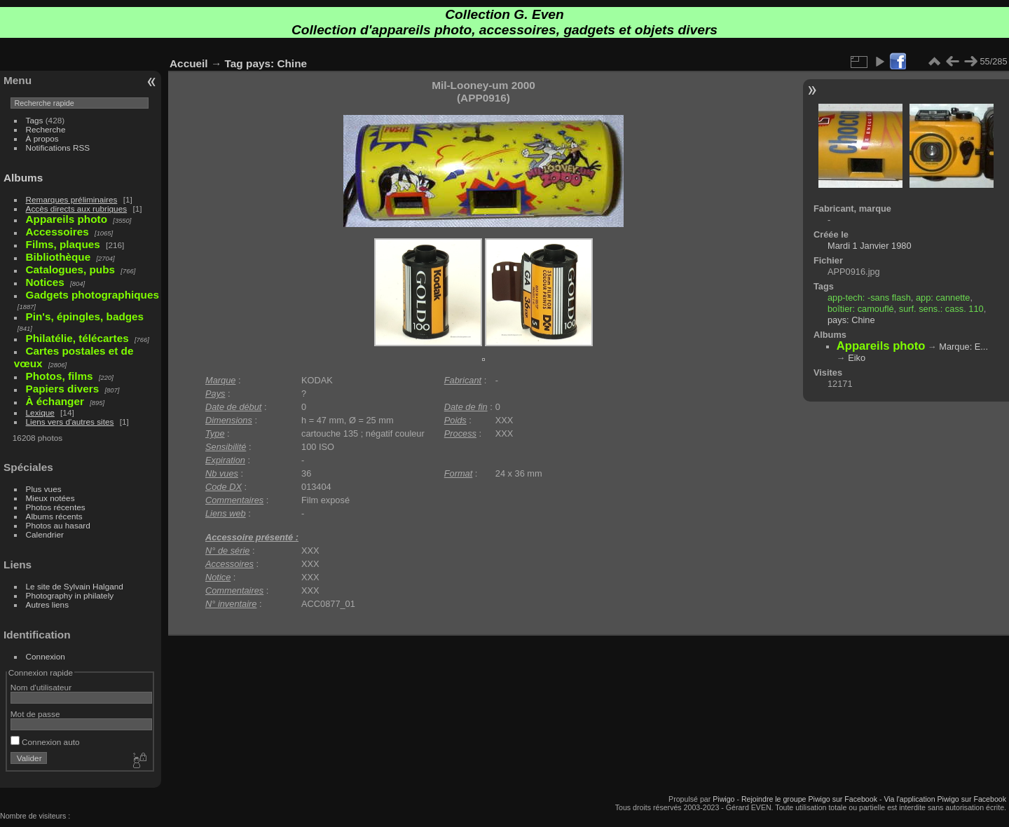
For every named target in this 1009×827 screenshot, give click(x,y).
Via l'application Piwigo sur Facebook (945, 799)
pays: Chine (276, 63)
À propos (42, 138)
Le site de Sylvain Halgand (74, 586)
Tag (234, 63)
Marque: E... (963, 346)
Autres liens (47, 604)
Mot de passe (35, 713)
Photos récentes (55, 507)
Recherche (46, 129)
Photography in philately (70, 595)
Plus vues (44, 488)
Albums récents (54, 516)
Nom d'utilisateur (41, 687)
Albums (23, 178)
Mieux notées (50, 498)
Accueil (189, 63)
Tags (34, 120)
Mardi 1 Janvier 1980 (870, 245)
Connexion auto (45, 741)
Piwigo (723, 799)
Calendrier (45, 534)
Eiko (856, 358)
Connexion (45, 656)
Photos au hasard (58, 525)
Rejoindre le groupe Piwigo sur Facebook (809, 799)
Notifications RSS (58, 147)
